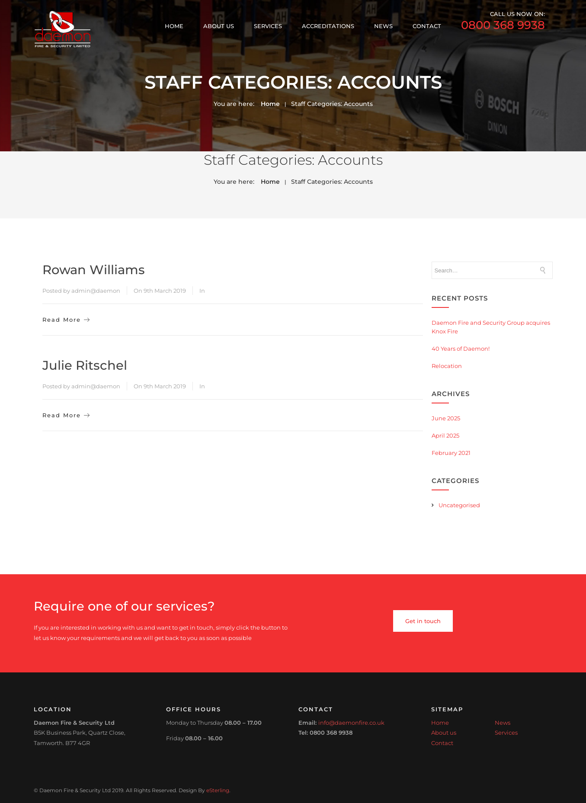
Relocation (447, 365)
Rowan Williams (93, 269)
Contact (427, 25)
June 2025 (446, 418)
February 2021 (451, 452)
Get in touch (423, 620)
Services (268, 25)
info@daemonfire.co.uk (351, 722)
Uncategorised (459, 505)
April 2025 (445, 435)
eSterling (217, 790)
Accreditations (328, 25)
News (383, 25)
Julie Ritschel (84, 365)
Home (174, 25)
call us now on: (503, 21)
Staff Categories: (332, 104)
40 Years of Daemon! (461, 348)
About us (218, 25)
